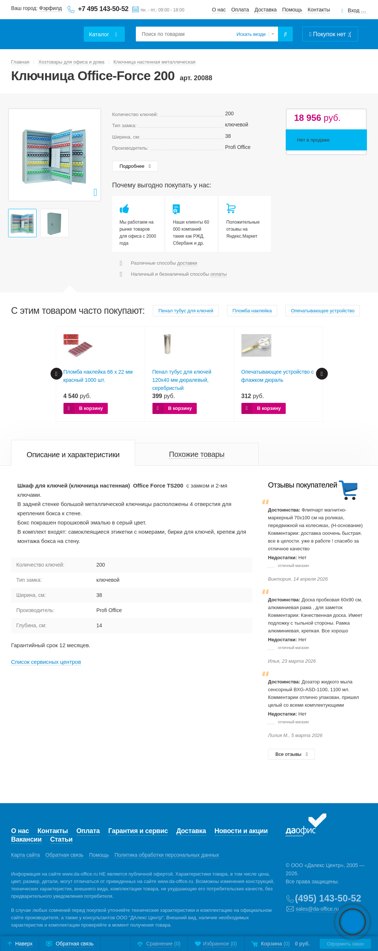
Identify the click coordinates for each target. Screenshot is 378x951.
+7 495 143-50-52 (103, 9)
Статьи (61, 839)
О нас (219, 10)
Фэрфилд (50, 8)
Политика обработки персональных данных (166, 855)
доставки (187, 263)
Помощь (292, 10)
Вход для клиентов (357, 10)
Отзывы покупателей (302, 485)
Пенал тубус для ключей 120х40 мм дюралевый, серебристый (182, 380)
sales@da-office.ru (317, 909)
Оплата (240, 10)
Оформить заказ (345, 944)
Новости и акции (241, 831)
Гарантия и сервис (138, 831)
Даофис (46, 29)
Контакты (319, 10)
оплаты (218, 274)
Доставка (266, 10)
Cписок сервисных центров (46, 662)
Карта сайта (25, 855)
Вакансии (26, 839)
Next (91, 155)
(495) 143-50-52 (328, 898)
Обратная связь (64, 855)
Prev (18, 155)
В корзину (91, 408)
